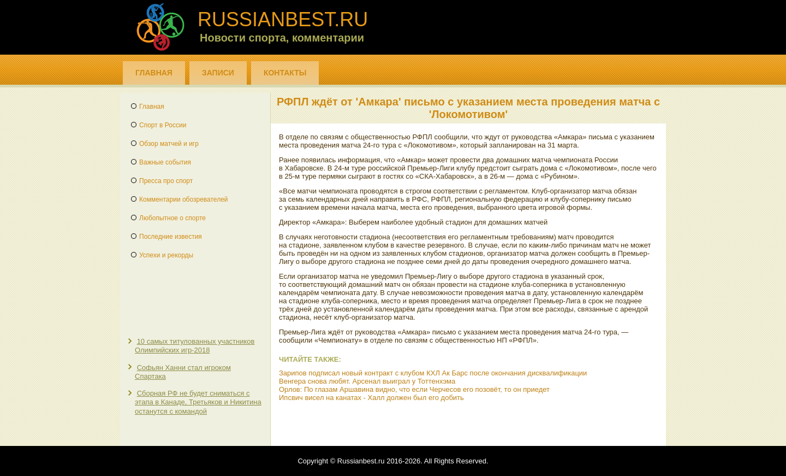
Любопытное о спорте (172, 218)
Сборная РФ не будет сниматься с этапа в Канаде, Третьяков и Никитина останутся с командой (198, 402)
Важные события (165, 162)
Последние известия (170, 236)
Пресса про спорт (166, 181)
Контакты (285, 72)
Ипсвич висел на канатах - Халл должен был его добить (371, 397)
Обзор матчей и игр (169, 144)
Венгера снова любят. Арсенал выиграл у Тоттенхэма (367, 381)
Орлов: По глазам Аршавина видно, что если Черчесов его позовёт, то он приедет (414, 389)
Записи (218, 72)
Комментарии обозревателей (183, 199)
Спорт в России (162, 125)
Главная (153, 72)
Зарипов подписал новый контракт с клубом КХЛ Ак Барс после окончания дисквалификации (433, 373)
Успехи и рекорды (166, 255)
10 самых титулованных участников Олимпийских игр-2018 (194, 345)
